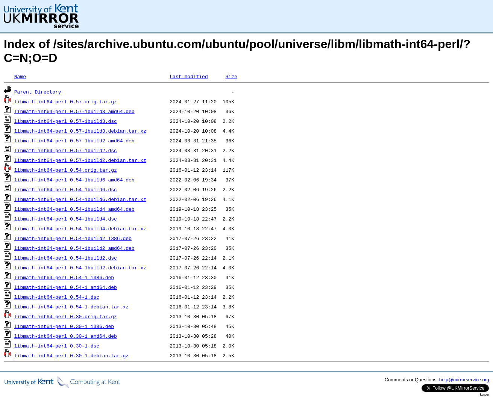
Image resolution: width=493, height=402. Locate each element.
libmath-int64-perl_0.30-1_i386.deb (64, 326)
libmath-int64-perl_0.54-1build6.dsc (65, 189)
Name (20, 76)
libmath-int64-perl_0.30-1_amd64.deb (65, 335)
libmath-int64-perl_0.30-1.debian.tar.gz (71, 355)
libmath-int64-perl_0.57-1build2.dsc (65, 150)
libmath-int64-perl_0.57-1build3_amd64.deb (74, 111)
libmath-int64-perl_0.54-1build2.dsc (65, 257)
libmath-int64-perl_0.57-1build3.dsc (65, 121)
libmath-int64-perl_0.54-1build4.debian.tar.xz (80, 228)
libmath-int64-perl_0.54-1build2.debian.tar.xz (80, 267)
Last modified (189, 76)
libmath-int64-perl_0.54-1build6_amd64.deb (74, 179)
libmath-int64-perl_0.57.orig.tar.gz (65, 101)
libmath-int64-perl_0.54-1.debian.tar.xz (71, 306)
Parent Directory (37, 91)
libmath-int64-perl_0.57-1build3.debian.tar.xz (80, 130)
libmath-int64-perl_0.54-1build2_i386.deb (73, 238)
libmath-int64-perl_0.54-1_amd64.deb (65, 287)
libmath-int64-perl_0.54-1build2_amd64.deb (74, 248)
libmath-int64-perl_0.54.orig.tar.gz (65, 169)
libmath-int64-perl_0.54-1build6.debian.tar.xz (80, 199)
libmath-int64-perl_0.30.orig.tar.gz (65, 316)
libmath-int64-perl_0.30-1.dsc (56, 345)
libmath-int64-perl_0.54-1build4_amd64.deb (74, 209)
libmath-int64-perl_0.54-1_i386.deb (64, 277)
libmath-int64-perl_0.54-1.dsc (56, 296)
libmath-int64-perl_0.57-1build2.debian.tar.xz (80, 160)
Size (231, 76)
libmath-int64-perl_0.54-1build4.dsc (65, 218)
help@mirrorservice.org (464, 379)
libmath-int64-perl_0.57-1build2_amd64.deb (74, 140)
